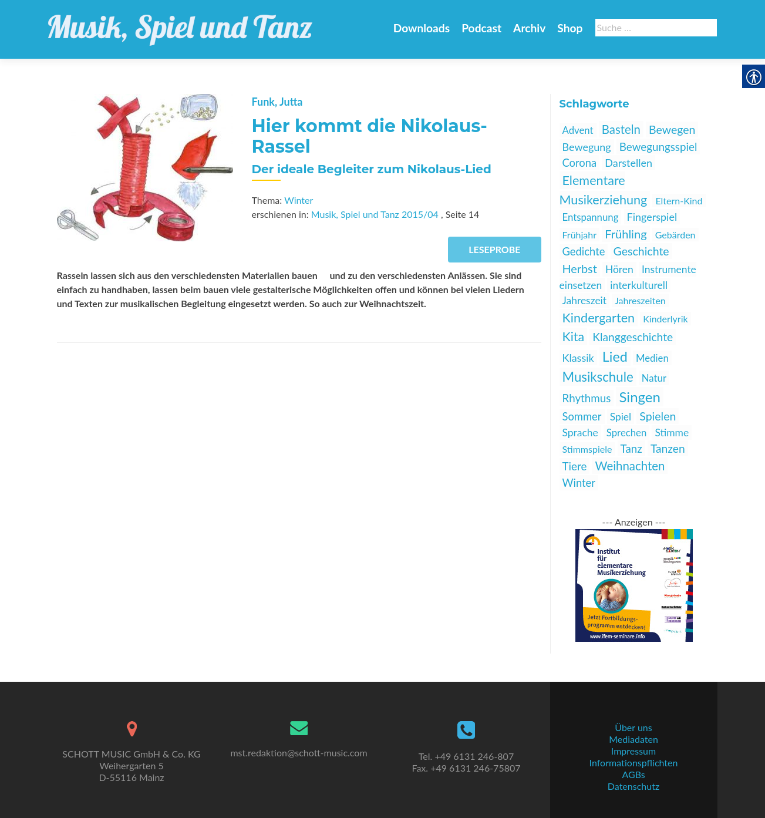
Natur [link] (654, 378)
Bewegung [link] (586, 146)
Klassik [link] (578, 357)
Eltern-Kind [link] (678, 200)
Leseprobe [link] (494, 249)
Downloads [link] (421, 28)
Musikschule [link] (597, 377)
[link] (180, 23)
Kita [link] (573, 336)
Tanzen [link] (668, 448)
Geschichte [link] (641, 251)
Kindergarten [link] (598, 317)
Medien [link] (652, 358)
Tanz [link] (631, 448)
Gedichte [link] (583, 251)
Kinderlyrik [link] (665, 318)
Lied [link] (615, 356)
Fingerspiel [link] (652, 216)
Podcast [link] (481, 28)
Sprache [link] (580, 432)
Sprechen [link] (626, 432)
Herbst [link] (579, 268)
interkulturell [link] (639, 285)
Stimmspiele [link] (587, 449)
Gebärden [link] (675, 234)
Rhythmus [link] (586, 398)
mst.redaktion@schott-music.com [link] (298, 752)
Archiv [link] (529, 28)
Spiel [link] (621, 416)
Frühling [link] (625, 234)
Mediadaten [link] (633, 739)
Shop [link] (569, 28)
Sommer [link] (582, 416)
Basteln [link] (621, 129)
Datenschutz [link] (633, 786)
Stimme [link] (672, 432)
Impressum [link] (633, 750)
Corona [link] (579, 162)
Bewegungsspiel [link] (658, 146)
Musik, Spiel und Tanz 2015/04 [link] (375, 214)
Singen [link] (639, 396)
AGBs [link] (633, 774)
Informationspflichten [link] (633, 762)
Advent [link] (578, 130)
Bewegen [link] (672, 129)
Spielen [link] (657, 416)
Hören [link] (619, 269)
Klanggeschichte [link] (632, 337)
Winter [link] (298, 200)
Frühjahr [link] (579, 234)
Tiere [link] (574, 466)
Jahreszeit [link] (584, 300)
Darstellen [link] (628, 162)
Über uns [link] (633, 727)
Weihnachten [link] (630, 466)
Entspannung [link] (590, 217)
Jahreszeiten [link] (640, 300)
